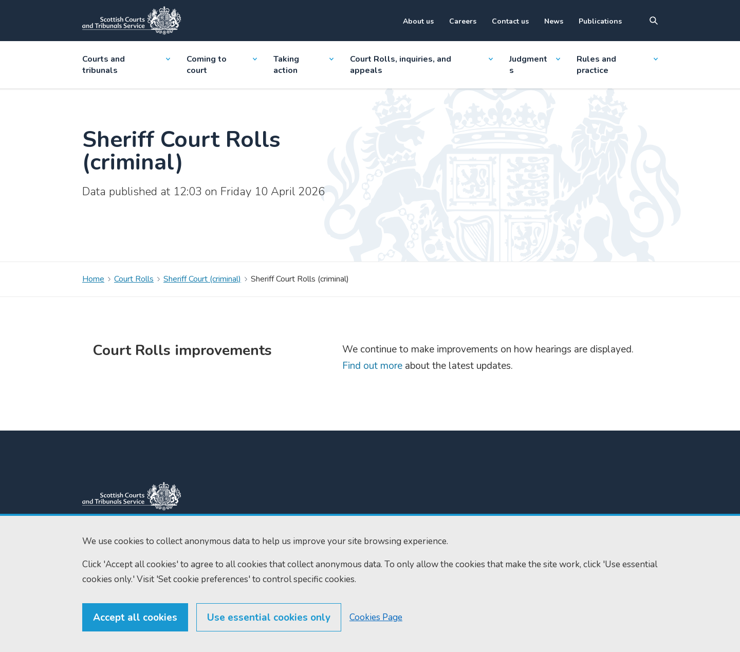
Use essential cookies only (268, 632)
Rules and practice (617, 64)
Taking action (303, 64)
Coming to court (222, 64)
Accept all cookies (135, 632)
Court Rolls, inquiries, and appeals (421, 64)
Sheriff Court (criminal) (202, 279)
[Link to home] (131, 20)
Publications (600, 21)
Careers (462, 21)
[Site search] (654, 20)
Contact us (510, 21)
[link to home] (131, 496)
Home (93, 279)
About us (418, 21)
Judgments (534, 64)
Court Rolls (134, 279)
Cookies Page (375, 632)
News (553, 21)
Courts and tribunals (126, 64)
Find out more (372, 365)
